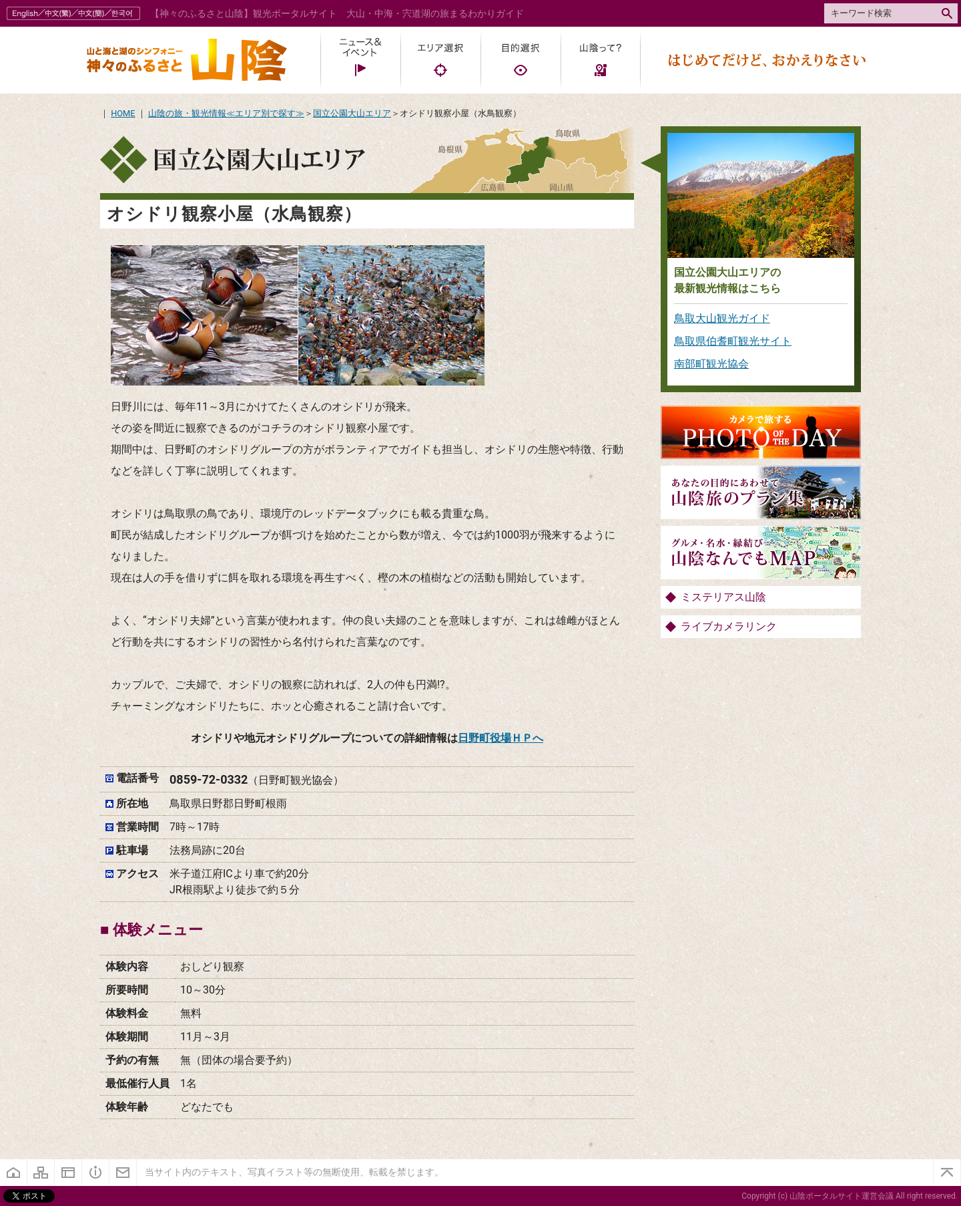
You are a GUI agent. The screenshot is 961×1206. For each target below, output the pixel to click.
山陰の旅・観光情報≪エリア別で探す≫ (226, 113)
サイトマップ (41, 1172)
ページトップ (947, 1172)
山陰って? (601, 60)
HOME (123, 113)
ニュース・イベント (360, 60)
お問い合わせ (123, 1172)
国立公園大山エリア (352, 113)
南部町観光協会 (711, 363)
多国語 (75, 13)
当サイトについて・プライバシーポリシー (68, 1172)
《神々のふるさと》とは (95, 1172)
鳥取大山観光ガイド (722, 318)
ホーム (13, 1172)
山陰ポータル (187, 60)
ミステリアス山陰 (723, 597)
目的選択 (520, 60)
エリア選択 (440, 60)
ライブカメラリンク (729, 626)
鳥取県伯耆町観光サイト (732, 341)
